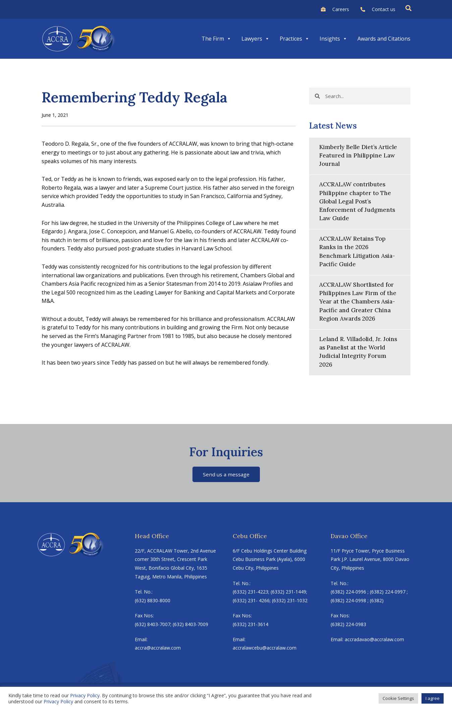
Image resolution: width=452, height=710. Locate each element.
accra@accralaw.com (158, 648)
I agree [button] (433, 698)
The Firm (216, 38)
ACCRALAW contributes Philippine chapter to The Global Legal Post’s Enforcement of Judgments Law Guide (358, 201)
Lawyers (255, 38)
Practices (294, 38)
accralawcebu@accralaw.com (264, 648)
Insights (333, 38)
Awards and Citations (383, 38)
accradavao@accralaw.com (374, 640)
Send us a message (226, 474)
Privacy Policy (85, 695)
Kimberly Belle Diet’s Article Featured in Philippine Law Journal (359, 155)
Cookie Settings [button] (398, 698)
